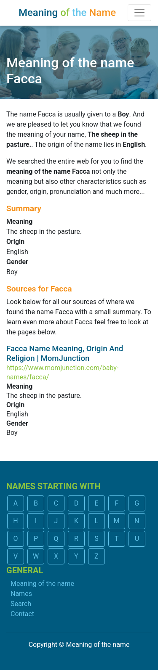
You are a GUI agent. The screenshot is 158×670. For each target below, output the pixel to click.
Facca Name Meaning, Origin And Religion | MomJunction (64, 353)
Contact (22, 614)
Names (21, 594)
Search (21, 604)
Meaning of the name (42, 584)
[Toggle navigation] (139, 12)
